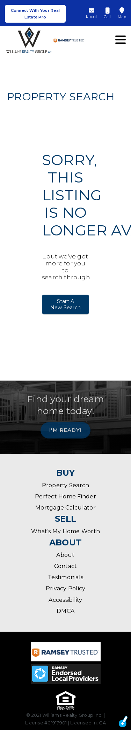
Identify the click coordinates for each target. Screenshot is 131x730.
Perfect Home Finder (65, 496)
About (65, 555)
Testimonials (65, 577)
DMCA (65, 611)
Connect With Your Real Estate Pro (35, 14)
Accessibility (65, 600)
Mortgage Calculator (65, 507)
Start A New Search (65, 304)
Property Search (65, 485)
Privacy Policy (66, 588)
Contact (65, 566)
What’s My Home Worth (65, 531)
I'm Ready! (65, 428)
